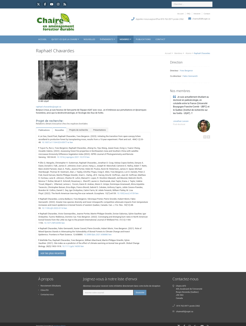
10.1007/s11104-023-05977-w (55, 142)
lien (71, 142)
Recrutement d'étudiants (49, 286)
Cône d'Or (43, 290)
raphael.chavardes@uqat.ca (48, 107)
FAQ (188, 13)
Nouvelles (89, 39)
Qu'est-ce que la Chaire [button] (65, 39)
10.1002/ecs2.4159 (126, 193)
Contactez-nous (46, 294)
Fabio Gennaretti (190, 76)
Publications (143, 39)
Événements (107, 39)
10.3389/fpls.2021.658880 (96, 234)
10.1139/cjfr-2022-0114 (52, 208)
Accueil (180, 13)
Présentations (99, 130)
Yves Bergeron (186, 70)
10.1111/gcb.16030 (71, 246)
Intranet (197, 13)
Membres (125, 39)
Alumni (188, 53)
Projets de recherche (78, 130)
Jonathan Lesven (181, 121)
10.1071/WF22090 (52, 223)
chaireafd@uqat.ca (201, 18)
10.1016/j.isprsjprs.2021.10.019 (71, 157)
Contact (207, 13)
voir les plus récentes (52, 253)
